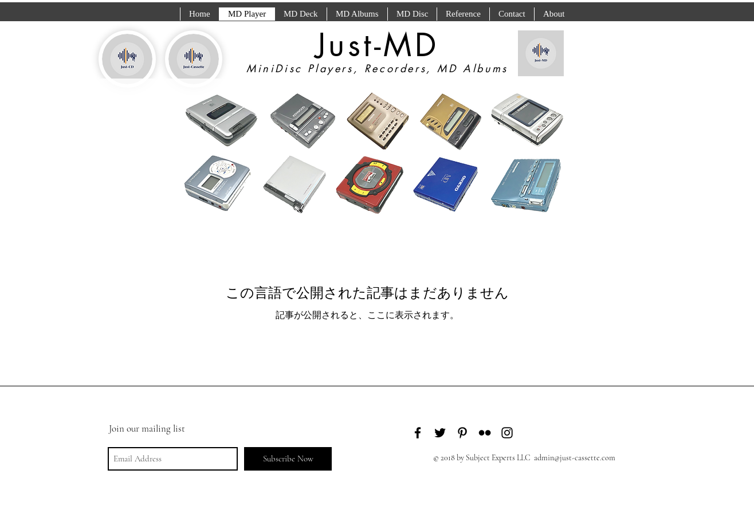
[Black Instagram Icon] (507, 432)
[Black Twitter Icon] (440, 432)
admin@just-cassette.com (574, 458)
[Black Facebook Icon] (417, 432)
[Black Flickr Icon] (484, 432)
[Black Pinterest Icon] (462, 432)
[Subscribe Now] (288, 459)
